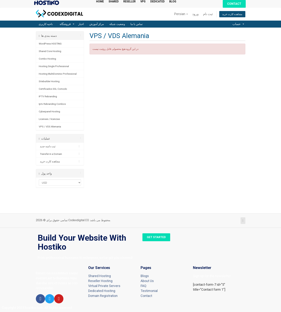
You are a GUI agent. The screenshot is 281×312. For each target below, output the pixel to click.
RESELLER (134, 1)
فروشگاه (67, 24)
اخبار (81, 24)
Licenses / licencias (49, 118)
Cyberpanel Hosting (49, 111)
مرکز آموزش (96, 24)
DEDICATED (164, 1)
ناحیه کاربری (46, 24)
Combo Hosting (47, 58)
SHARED (115, 1)
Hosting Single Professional (54, 66)
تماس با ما (136, 24)
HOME (100, 1)
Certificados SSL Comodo (53, 88)
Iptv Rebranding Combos (52, 103)
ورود (195, 14)
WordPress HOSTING (50, 43)
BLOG (181, 1)
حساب (238, 24)
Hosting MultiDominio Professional (58, 73)
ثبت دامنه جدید (60, 146)
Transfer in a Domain (60, 154)
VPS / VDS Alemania (50, 126)
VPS (149, 1)
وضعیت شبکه (117, 24)
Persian (181, 14)
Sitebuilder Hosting (49, 81)
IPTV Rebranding (48, 96)
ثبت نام (208, 14)
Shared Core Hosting (50, 51)
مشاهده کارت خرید (232, 14)
